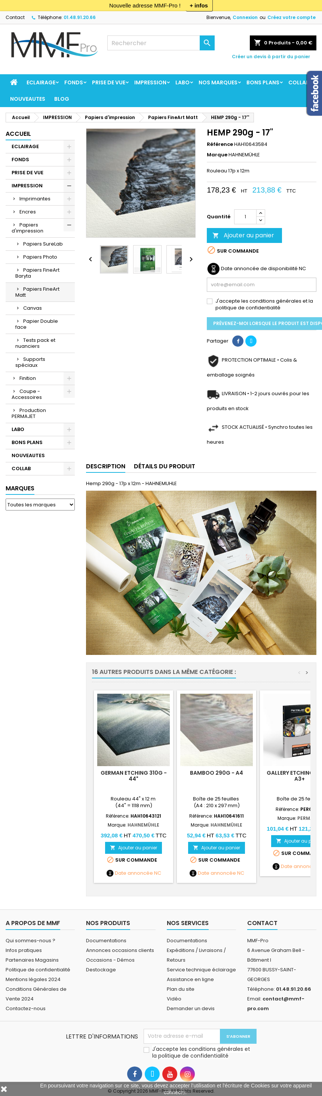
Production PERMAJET (29, 413)
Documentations (106, 940)
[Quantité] (245, 216)
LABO (182, 82)
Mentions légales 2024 (33, 979)
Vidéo (174, 998)
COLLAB (298, 82)
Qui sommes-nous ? (30, 940)
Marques (20, 488)
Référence (220, 144)
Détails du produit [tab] (164, 466)
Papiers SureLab (43, 243)
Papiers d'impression (27, 227)
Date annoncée (134, 873)
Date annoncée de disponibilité (259, 268)
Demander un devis (191, 1008)
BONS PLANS (262, 82)
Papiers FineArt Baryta (37, 273)
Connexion (245, 17)
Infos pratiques (24, 950)
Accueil (18, 133)
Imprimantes (34, 198)
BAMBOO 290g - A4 (216, 773)
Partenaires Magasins (32, 960)
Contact (15, 17)
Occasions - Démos (110, 960)
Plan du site (180, 989)
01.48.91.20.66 (80, 17)
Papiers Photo (40, 256)
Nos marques (218, 82)
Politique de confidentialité (38, 969)
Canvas (32, 308)
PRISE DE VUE (108, 82)
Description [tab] (105, 466)
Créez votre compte (291, 17)
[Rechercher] (161, 42)
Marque (217, 155)
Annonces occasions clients (120, 950)
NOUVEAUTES (27, 99)
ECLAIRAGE (41, 82)
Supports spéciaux (30, 362)
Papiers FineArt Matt (37, 292)
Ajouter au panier (243, 235)
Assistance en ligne (190, 979)
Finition (27, 378)
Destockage (101, 969)
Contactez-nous (26, 1008)
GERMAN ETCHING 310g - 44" (134, 776)
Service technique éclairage (201, 969)
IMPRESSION (150, 82)
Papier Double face (36, 324)
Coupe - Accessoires (27, 394)
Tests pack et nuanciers (35, 343)
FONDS (73, 82)
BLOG (61, 99)
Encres (27, 211)
